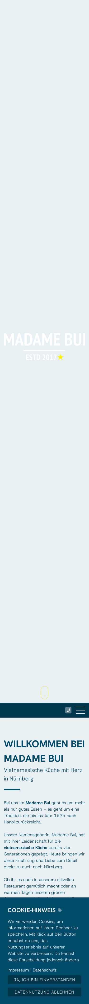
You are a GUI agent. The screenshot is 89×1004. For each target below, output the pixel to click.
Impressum (18, 970)
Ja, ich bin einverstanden (44, 979)
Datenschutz (44, 970)
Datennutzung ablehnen (44, 992)
